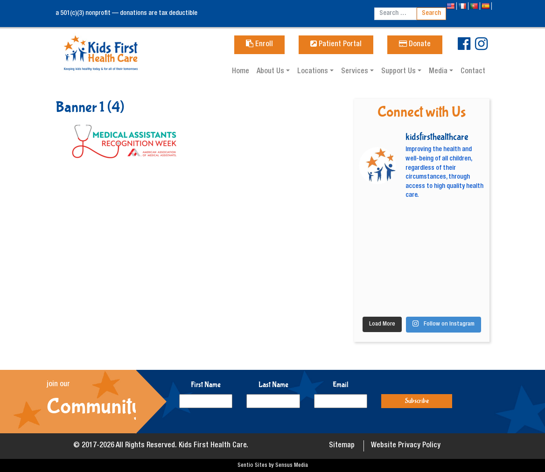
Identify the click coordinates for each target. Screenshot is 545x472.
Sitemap (342, 446)
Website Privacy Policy (405, 446)
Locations (313, 72)
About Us (271, 72)
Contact (473, 72)
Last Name (273, 384)
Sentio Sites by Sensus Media (273, 465)
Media (439, 72)
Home (240, 72)
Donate (415, 45)
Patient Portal (336, 45)
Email (341, 384)
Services (355, 72)
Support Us (399, 72)
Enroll (259, 45)
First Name (206, 384)
